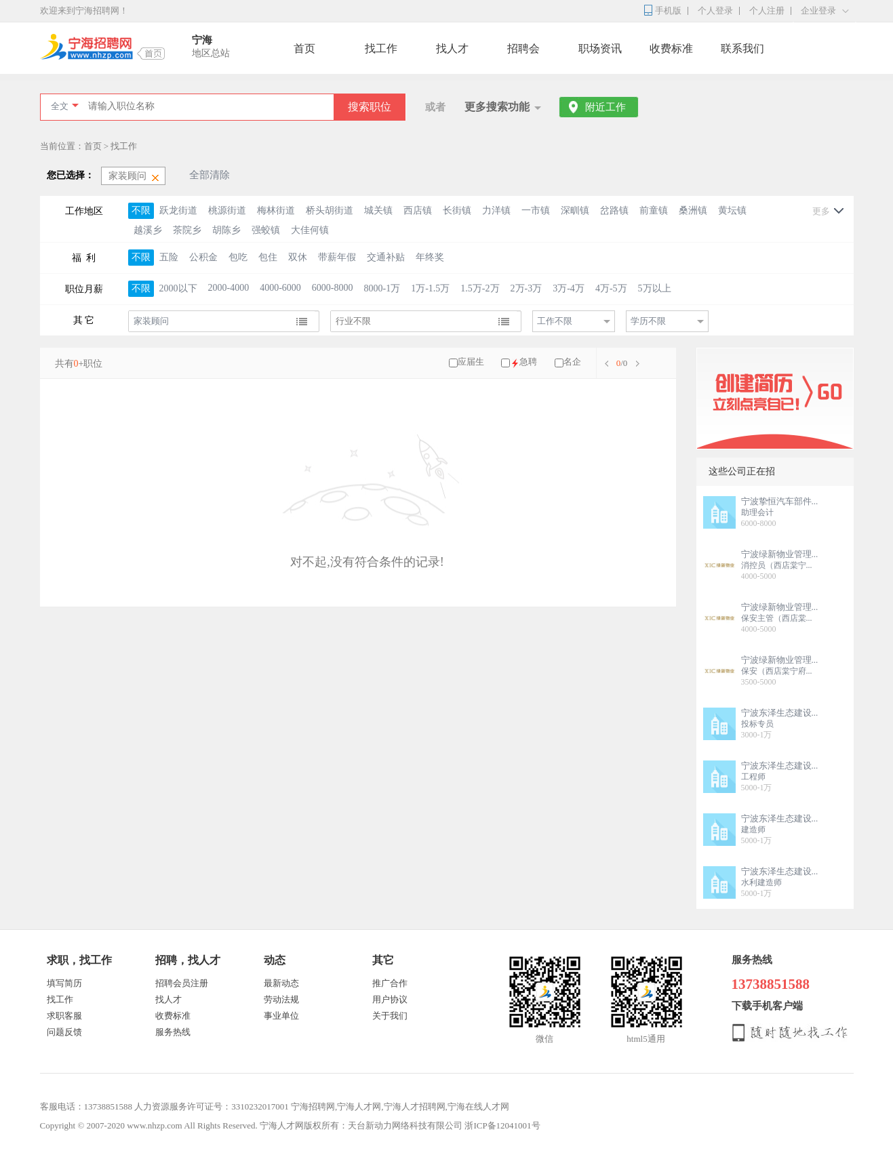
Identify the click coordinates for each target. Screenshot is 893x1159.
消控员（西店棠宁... (776, 565)
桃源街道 (227, 210)
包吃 (238, 257)
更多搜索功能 (497, 107)
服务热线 (173, 1032)
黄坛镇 (732, 210)
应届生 (471, 362)
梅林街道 (276, 210)
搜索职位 (369, 107)
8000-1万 (382, 288)
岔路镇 (614, 210)
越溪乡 (148, 230)
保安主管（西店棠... (776, 618)
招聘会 (523, 48)
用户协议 (390, 999)
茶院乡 (187, 230)
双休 (297, 257)
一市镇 (535, 210)
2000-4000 (229, 288)
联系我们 (742, 48)
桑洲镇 (693, 210)
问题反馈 (64, 1032)
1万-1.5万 (430, 288)
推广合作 (390, 983)
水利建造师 (761, 882)
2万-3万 (526, 288)
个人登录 (715, 10)
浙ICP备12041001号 (502, 1125)
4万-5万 (611, 288)
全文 (59, 106)
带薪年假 (337, 257)
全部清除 (209, 174)
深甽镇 (575, 210)
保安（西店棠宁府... (776, 671)
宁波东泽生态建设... (779, 713)
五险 (168, 257)
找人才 (452, 48)
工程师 (753, 776)
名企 (572, 362)
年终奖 (430, 257)
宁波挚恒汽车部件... (779, 501)
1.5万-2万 (479, 288)
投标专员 (757, 724)
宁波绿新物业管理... (779, 554)
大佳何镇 (310, 230)
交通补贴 (386, 257)
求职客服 (64, 1016)
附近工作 (605, 107)
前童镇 (653, 210)
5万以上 (654, 288)
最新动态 (281, 983)
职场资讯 (600, 48)
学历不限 (648, 321)
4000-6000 (280, 288)
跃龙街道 (178, 210)
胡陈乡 (226, 230)
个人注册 (767, 10)
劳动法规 (281, 999)
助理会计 (757, 512)
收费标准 (671, 48)
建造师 (753, 829)
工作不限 (554, 321)
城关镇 (378, 210)
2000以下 (178, 288)
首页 (304, 48)
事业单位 (281, 1016)
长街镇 (457, 210)
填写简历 (64, 983)
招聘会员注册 (181, 983)
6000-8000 (332, 288)
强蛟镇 (266, 230)
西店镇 (417, 210)
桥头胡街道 (329, 210)
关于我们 (390, 1016)
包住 (267, 257)
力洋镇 (496, 210)
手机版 (668, 10)
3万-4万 (568, 288)
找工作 (381, 48)
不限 (141, 210)
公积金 (203, 257)
